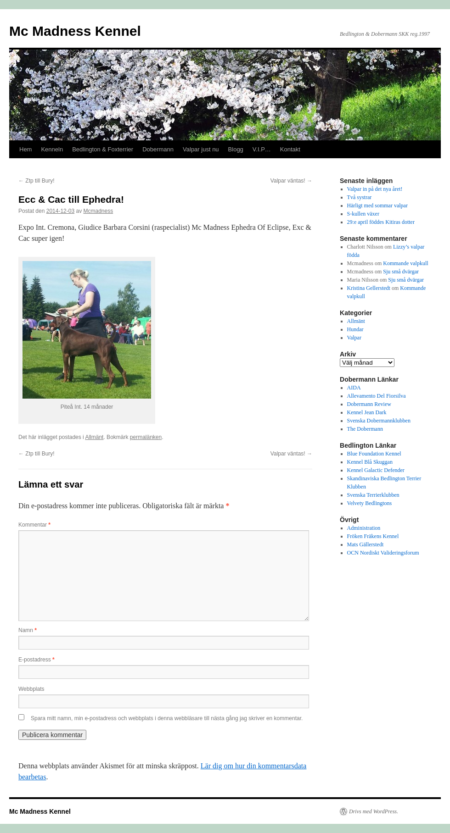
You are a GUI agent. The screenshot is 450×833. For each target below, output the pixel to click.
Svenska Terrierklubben (373, 495)
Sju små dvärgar (401, 271)
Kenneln (52, 149)
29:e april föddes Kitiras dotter (381, 222)
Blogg (235, 149)
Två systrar (359, 197)
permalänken (146, 437)
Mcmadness (98, 211)
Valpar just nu (201, 149)
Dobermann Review (369, 404)
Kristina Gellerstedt (368, 288)
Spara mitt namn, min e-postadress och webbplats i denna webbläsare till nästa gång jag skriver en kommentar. (167, 718)
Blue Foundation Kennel (374, 453)
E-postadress (36, 659)
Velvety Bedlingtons (369, 503)
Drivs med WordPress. (373, 811)
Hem (25, 149)
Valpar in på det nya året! (375, 189)
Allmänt (94, 437)
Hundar (355, 329)
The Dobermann (365, 429)
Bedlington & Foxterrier (102, 149)
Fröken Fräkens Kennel (373, 536)
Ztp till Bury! (36, 181)
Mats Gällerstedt (365, 544)
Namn (27, 630)
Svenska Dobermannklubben (379, 420)
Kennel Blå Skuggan (370, 462)
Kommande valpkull (405, 263)
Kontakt (290, 149)
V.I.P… (262, 149)
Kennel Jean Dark (367, 412)
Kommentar (34, 525)
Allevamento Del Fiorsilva (376, 396)
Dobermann (158, 149)
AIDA (354, 387)
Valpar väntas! (291, 181)
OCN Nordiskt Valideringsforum (383, 553)
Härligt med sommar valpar (377, 205)
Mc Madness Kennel (75, 31)
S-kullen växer (363, 214)
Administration (364, 528)
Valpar (354, 337)
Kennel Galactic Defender (376, 470)
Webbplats (31, 689)
